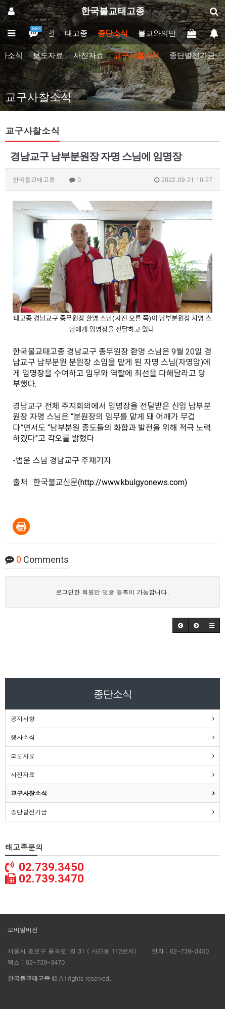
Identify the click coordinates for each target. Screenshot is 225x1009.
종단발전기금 (192, 55)
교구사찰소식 (136, 55)
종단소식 (113, 33)
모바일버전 (23, 929)
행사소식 (23, 737)
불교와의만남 (161, 33)
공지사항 (23, 718)
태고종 (76, 33)
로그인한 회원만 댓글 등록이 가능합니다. (112, 591)
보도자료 (48, 55)
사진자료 (88, 55)
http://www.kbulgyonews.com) (133, 482)
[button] (180, 625)
